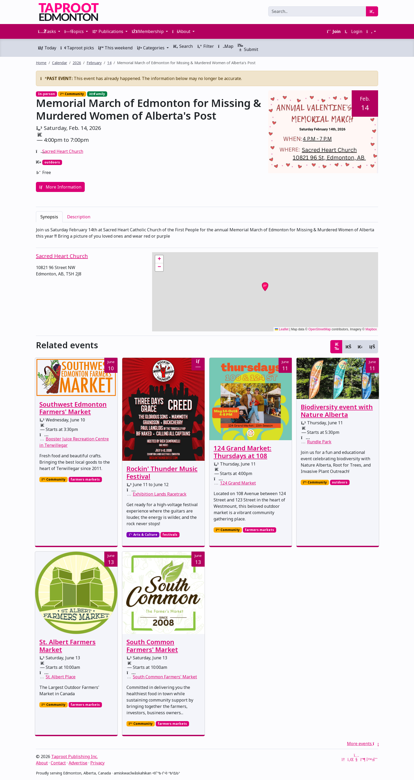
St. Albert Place (61, 677)
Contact (58, 763)
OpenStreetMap (319, 329)
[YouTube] (356, 759)
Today (47, 48)
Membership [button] (148, 31)
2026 (77, 62)
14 (109, 62)
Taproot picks (77, 48)
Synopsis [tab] (49, 217)
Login (353, 31)
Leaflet (281, 329)
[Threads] (375, 759)
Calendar (59, 62)
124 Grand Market (238, 483)
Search (183, 46)
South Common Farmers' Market (152, 645)
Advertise (78, 763)
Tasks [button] (47, 31)
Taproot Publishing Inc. (74, 756)
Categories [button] (151, 48)
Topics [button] (74, 31)
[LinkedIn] (350, 759)
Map (225, 46)
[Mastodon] (362, 759)
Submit (248, 47)
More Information (60, 187)
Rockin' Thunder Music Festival (161, 472)
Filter (205, 46)
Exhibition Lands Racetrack (159, 494)
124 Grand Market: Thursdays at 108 (242, 452)
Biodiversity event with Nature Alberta (337, 410)
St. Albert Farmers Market (67, 645)
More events (362, 743)
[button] (371, 31)
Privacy (97, 763)
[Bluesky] (369, 759)
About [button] (181, 31)
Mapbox (371, 329)
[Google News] (343, 759)
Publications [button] (108, 31)
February (94, 62)
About (42, 763)
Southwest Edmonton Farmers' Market (73, 408)
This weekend (115, 48)
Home (41, 62)
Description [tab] (78, 217)
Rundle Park (319, 442)
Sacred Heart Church (62, 151)
